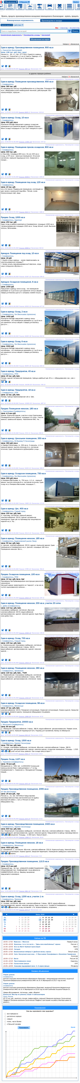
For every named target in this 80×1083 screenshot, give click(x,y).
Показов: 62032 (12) (25, 306)
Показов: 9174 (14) (24, 818)
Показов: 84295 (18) (25, 336)
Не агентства (74, 28)
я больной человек (14, 1024)
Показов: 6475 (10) (24, 783)
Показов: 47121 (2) (24, 433)
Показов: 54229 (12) (25, 468)
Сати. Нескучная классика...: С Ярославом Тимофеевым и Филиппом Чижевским (39, 954)
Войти (76, 2)
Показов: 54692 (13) (25, 503)
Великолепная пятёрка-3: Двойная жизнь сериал (27, 952)
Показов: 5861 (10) (24, 891)
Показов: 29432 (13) (25, 598)
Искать (75, 31)
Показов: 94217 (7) (24, 212)
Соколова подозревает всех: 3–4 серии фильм (26, 966)
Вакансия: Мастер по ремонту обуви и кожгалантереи (24, 994)
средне (9, 1019)
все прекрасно (12, 1014)
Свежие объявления (40, 971)
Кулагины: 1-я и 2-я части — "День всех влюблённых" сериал (31, 944)
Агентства (64, 28)
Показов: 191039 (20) (25, 384)
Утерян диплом (8, 975)
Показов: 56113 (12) (25, 533)
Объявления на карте (40, 39)
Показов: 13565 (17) (25, 837)
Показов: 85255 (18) (25, 366)
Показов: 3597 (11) (24, 69)
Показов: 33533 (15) (25, 662)
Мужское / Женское (16, 942)
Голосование (40, 1008)
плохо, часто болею (14, 1021)
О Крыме (25, 2)
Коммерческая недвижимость (20, 20)
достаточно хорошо (14, 1016)
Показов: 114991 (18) (25, 142)
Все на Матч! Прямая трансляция (21, 947)
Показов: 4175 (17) (24, 910)
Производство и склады (52, 20)
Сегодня (11, 949)
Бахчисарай (6, 25)
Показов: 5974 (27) (24, 856)
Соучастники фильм (16, 963)
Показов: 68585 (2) (24, 248)
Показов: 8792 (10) (24, 735)
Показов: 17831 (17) (24, 754)
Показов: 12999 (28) (25, 716)
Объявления (11, 2)
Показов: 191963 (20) (25, 403)
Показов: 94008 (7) (24, 177)
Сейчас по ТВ (40, 938)
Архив (73, 1027)
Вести (10, 959)
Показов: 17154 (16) (25, 698)
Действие (18, 25)
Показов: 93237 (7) (24, 112)
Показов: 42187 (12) (25, 276)
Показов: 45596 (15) (25, 633)
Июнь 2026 (40, 914)
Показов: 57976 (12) (25, 569)
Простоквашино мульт (17, 961)
